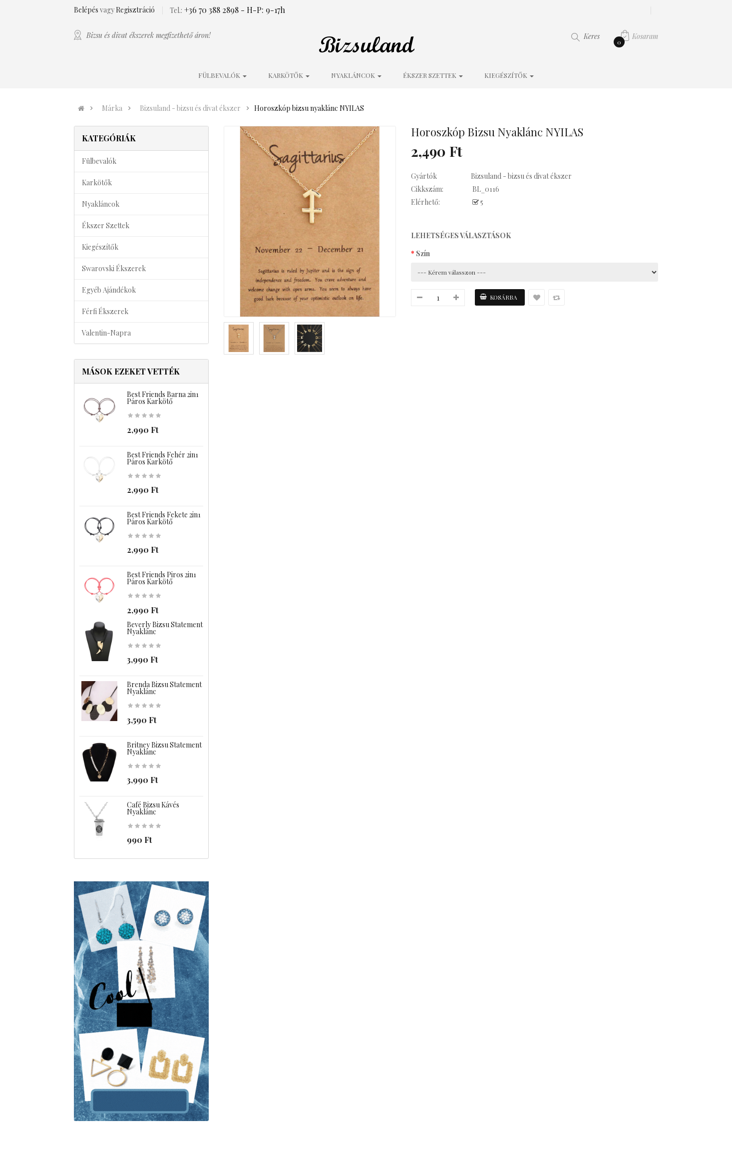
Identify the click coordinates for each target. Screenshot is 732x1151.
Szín (423, 253)
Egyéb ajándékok (109, 290)
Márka (112, 108)
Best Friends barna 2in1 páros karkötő (163, 397)
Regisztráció (135, 9)
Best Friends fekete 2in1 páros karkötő (164, 518)
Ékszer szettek (105, 225)
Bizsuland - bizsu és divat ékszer (190, 108)
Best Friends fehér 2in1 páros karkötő (162, 458)
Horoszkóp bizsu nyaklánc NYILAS (309, 108)
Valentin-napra (106, 333)
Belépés (87, 9)
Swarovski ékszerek (114, 268)
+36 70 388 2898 (210, 9)
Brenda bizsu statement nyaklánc (164, 688)
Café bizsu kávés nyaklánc (153, 808)
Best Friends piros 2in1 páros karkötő (161, 578)
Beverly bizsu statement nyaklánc (165, 628)
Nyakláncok (100, 204)
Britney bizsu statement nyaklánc (164, 748)
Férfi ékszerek (105, 311)
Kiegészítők (100, 247)
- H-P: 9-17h (262, 9)
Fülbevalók (99, 161)
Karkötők (97, 182)
